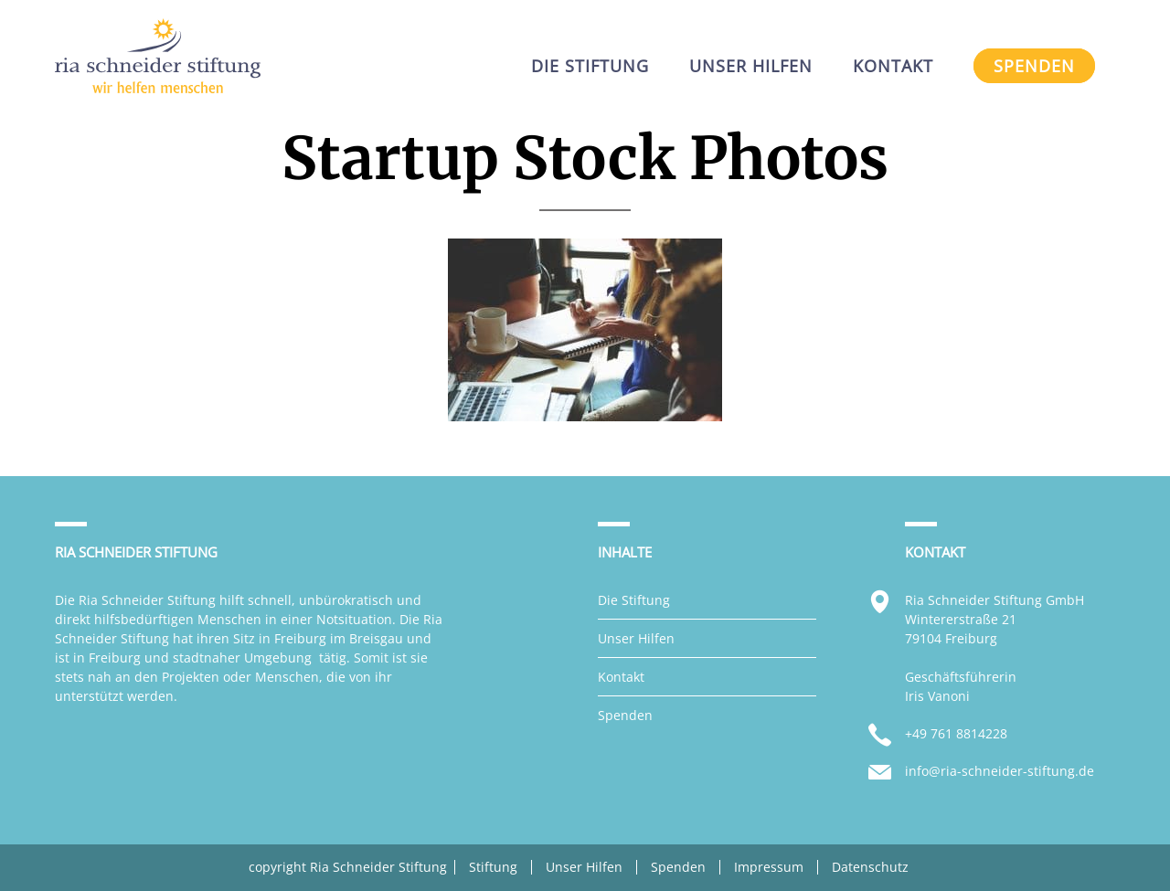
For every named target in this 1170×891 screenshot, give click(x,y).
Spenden (625, 715)
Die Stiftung (634, 600)
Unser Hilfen (636, 638)
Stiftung (493, 867)
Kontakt (621, 676)
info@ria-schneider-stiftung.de (999, 771)
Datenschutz (870, 867)
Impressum (768, 867)
